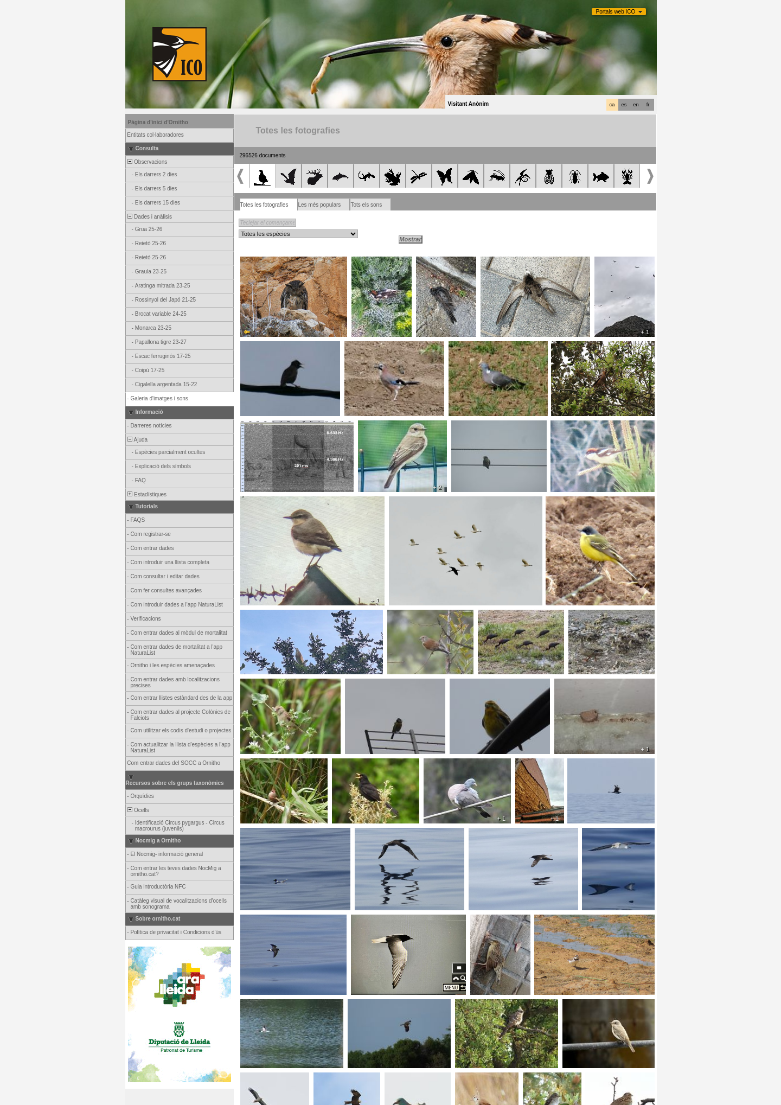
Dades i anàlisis (149, 217)
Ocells (137, 810)
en (635, 104)
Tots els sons (366, 205)
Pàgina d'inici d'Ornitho (158, 122)
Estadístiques (146, 494)
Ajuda (137, 440)
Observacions (147, 162)
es (624, 104)
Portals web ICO (616, 12)
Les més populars (319, 205)
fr (648, 104)
